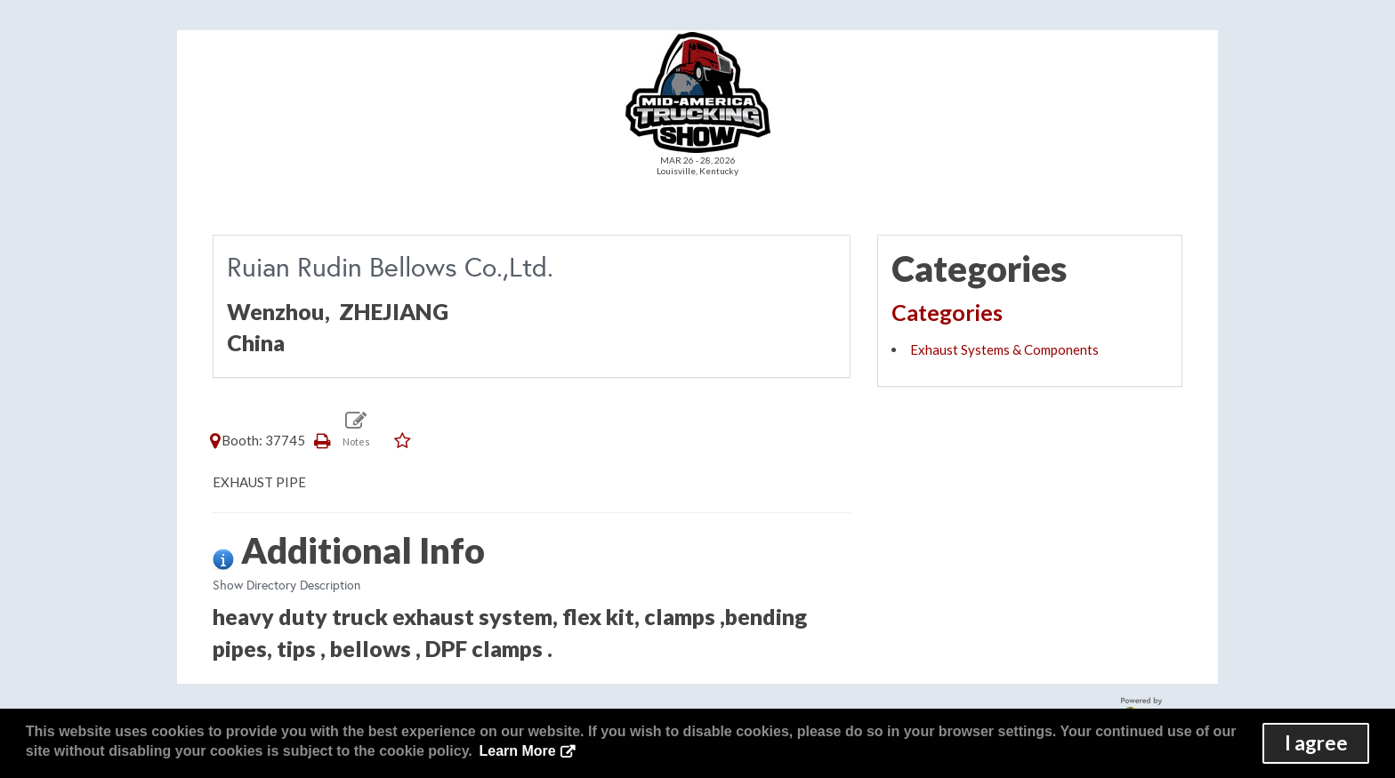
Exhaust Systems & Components (1004, 349)
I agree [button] (1316, 743)
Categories (947, 312)
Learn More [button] (517, 750)
